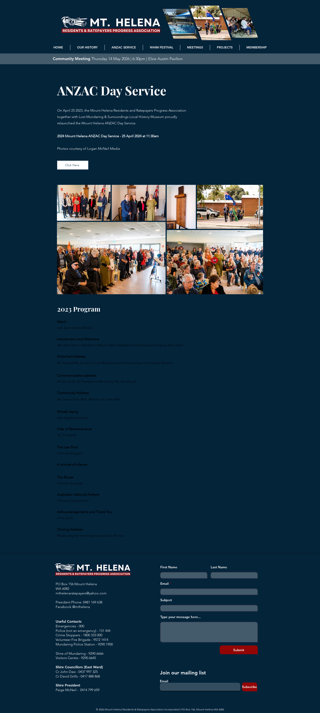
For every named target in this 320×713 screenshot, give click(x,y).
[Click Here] (72, 165)
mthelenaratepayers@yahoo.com (81, 593)
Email (164, 583)
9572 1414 (100, 640)
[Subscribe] (249, 687)
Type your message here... (180, 617)
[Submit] (239, 649)
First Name (168, 567)
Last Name (219, 567)
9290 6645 (88, 658)
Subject (166, 600)
